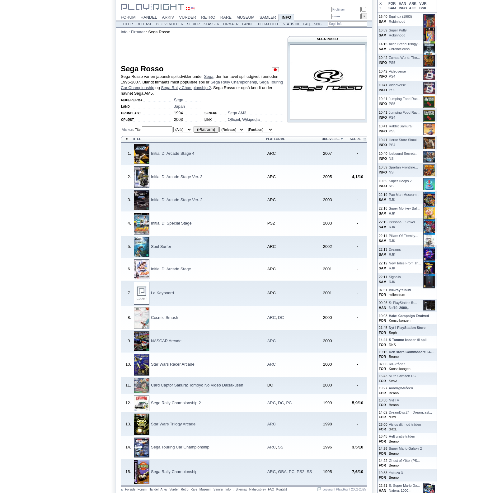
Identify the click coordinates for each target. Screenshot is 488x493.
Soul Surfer (161, 246)
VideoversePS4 (397, 73)
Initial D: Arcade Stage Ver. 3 (177, 176)
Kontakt (281, 489)
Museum (246, 17)
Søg (317, 24)
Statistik (291, 24)
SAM (392, 8)
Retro (208, 17)
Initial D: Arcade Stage (171, 269)
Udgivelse (331, 139)
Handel (149, 17)
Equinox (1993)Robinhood (400, 19)
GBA (282, 471)
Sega (208, 76)
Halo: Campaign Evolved (409, 316)
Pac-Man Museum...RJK (404, 197)
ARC (271, 317)
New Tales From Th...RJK (405, 265)
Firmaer (231, 24)
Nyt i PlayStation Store (407, 327)
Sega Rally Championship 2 (186, 87)
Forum (128, 17)
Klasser (211, 24)
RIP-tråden (397, 364)
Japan (179, 106)
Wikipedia (251, 119)
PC (289, 403)
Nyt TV (394, 400)
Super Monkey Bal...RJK (404, 210)
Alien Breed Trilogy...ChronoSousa (404, 46)
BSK (422, 8)
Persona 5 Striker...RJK (403, 224)
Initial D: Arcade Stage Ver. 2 (177, 199)
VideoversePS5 (397, 87)
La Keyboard (162, 293)
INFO (403, 8)
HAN (402, 3)
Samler (268, 17)
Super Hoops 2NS (400, 183)
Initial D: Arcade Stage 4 (172, 153)
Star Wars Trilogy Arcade (173, 424)
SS (280, 447)
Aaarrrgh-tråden (401, 388)
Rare (226, 17)
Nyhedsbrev (257, 489)
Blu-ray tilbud (400, 290)
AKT (412, 8)
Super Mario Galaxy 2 (405, 448)
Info (286, 18)
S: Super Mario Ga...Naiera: (404, 488)
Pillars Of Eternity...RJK (403, 238)
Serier (193, 24)
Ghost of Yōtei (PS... (404, 460)
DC (281, 317)
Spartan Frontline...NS (403, 169)
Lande (248, 24)
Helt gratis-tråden (402, 436)
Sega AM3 (237, 113)
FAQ (306, 24)
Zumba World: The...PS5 (404, 60)
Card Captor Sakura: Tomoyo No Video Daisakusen (197, 385)
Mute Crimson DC (402, 376)
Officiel (234, 119)
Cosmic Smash (164, 317)
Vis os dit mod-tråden (405, 424)
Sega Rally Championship (233, 82)
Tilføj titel (268, 24)
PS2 (300, 471)
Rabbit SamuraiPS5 (400, 128)
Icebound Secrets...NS (403, 156)
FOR (392, 3)
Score (355, 139)
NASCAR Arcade (166, 341)
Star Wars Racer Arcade (173, 364)
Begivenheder (169, 24)
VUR (422, 3)
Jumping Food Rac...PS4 (404, 115)
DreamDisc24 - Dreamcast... (410, 412)
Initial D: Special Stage (171, 223)
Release (144, 24)
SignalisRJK (395, 279)
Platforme (275, 139)
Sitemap (241, 489)
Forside (130, 489)
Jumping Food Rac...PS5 (404, 101)
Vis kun (127, 129)
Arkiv (168, 17)
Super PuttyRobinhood (397, 32)
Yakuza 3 (396, 473)
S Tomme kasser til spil (407, 340)
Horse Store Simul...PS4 (404, 142)
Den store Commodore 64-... (411, 352)
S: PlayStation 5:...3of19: (403, 305)
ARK (412, 3)
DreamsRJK (395, 252)
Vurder (187, 17)
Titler (127, 24)
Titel (138, 129)
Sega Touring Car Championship (180, 447)
